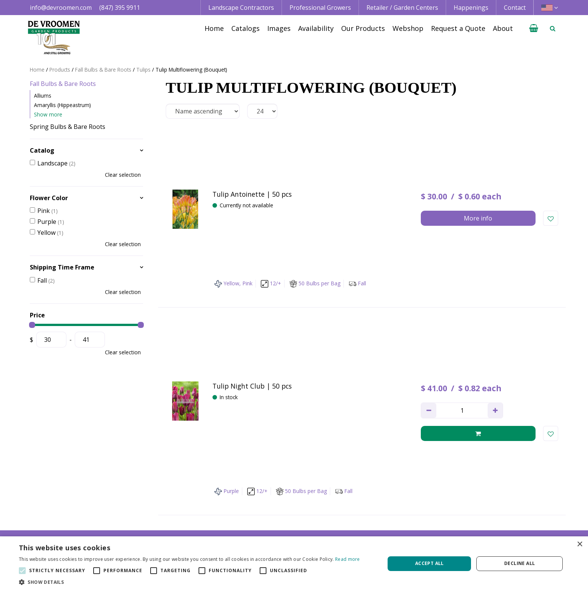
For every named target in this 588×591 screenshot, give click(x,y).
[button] (189, 581)
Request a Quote (379, 535)
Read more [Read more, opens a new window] (347, 559)
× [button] (579, 544)
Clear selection (123, 174)
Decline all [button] (519, 563)
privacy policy (324, 410)
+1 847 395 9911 (161, 509)
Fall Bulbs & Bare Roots (63, 84)
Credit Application (490, 501)
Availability (371, 509)
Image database (378, 501)
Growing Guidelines (383, 527)
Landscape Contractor (278, 492)
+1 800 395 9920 (161, 518)
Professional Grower (276, 501)
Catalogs (368, 492)
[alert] (294, 563)
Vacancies (478, 518)
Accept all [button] (429, 563)
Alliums (42, 95)
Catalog (42, 150)
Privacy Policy (483, 509)
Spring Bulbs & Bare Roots (67, 126)
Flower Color (49, 198)
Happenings (373, 518)
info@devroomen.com (61, 7)
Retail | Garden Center (279, 509)
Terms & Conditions (493, 492)
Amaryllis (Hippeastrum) (62, 105)
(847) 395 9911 (119, 7)
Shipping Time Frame (62, 267)
